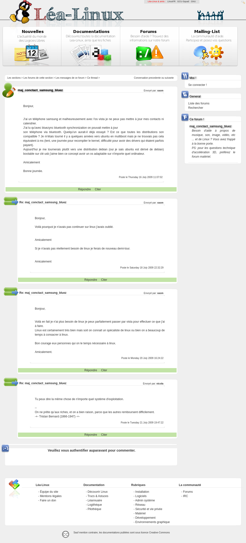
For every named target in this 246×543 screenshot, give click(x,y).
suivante (169, 78)
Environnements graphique (152, 522)
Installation (142, 491)
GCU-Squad (183, 1)
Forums (188, 491)
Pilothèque (94, 509)
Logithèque (95, 504)
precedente (155, 78)
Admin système (145, 500)
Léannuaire (95, 500)
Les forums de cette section (38, 78)
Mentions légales (51, 496)
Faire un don (48, 500)
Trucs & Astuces (98, 496)
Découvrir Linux (98, 491)
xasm (160, 90)
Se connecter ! (197, 85)
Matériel (140, 513)
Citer (98, 189)
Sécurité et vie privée (148, 509)
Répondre (84, 189)
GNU (193, 1)
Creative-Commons (159, 532)
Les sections (14, 78)
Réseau (140, 504)
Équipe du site (49, 491)
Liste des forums (198, 103)
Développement (145, 517)
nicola (159, 383)
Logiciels (141, 496)
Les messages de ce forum (69, 78)
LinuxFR (171, 1)
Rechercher (195, 107)
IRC (185, 496)
